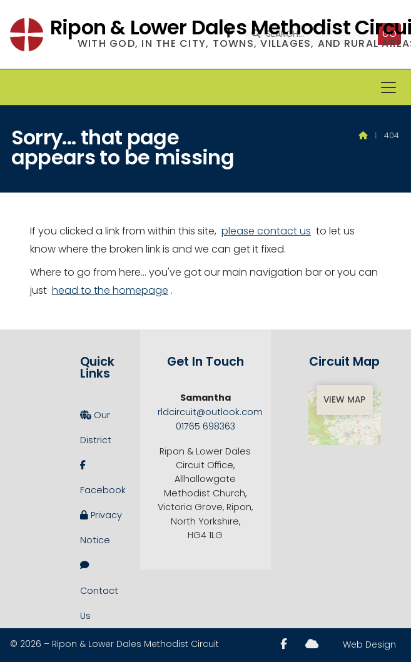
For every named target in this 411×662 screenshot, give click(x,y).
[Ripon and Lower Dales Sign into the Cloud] (311, 643)
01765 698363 (205, 426)
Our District (95, 424)
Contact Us (99, 587)
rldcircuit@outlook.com (210, 412)
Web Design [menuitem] (369, 644)
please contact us (266, 231)
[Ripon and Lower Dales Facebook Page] (283, 643)
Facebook (101, 474)
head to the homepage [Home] (110, 290)
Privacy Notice (101, 524)
